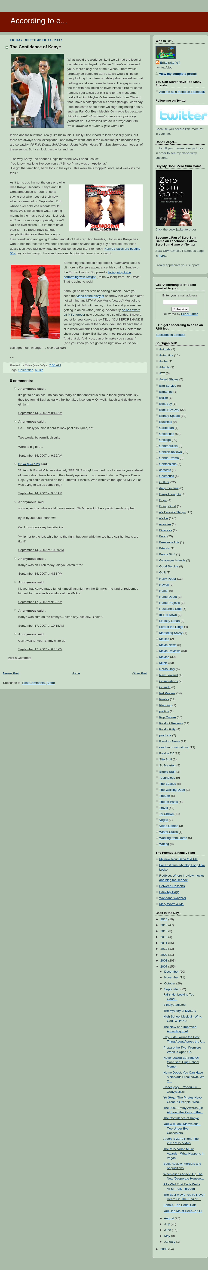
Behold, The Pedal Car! (179, 1205)
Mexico (164, 639)
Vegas (163, 820)
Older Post (139, 673)
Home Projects (169, 602)
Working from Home (173, 838)
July (167, 1224)
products (165, 735)
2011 (164, 943)
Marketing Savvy (171, 633)
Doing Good (167, 506)
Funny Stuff (167, 554)
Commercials (168, 446)
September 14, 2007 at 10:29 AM (41, 550)
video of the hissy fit (90, 296)
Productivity (167, 729)
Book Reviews (169, 409)
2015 (164, 925)
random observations (174, 747)
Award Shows (168, 379)
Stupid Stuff (167, 771)
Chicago (165, 440)
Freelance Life (169, 542)
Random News (169, 741)
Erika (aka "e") (29, 464)
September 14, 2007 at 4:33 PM (40, 573)
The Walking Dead (172, 789)
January (170, 1241)
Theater (164, 795)
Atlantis (164, 367)
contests (165, 470)
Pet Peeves (167, 693)
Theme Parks (168, 801)
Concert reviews (170, 452)
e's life (163, 518)
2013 (164, 931)
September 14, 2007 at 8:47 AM (40, 413)
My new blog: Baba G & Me (178, 859)
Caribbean (166, 428)
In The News (168, 614)
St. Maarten (167, 765)
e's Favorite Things (172, 512)
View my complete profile (178, 73)
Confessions (168, 464)
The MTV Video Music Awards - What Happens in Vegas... (183, 1153)
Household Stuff (170, 608)
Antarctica (166, 355)
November (172, 977)
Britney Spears (169, 415)
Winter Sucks (168, 832)
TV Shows (166, 814)
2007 (164, 966)
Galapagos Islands (172, 560)
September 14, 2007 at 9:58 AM (40, 493)
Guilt (162, 572)
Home (76, 673)
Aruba (163, 361)
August (169, 1218)
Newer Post (11, 673)
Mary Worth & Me (171, 904)
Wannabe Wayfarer (172, 898)
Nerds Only (167, 669)
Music (39, 370)
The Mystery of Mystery (179, 1010)
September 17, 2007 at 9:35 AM (40, 602)
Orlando (164, 687)
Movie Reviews (169, 651)
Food (162, 536)
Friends (164, 548)
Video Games (168, 826)
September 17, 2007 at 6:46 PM (40, 649)
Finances (165, 530)
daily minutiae (168, 488)
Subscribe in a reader (170, 334)
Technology (167, 777)
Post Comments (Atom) (38, 683)
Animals (164, 349)
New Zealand (168, 675)
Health (163, 590)
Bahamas (166, 391)
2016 (164, 919)
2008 (164, 960)
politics (164, 711)
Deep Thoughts (170, 494)
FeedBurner (189, 314)
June (168, 1230)
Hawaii (164, 584)
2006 (164, 1249)
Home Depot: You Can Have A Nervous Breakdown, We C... (183, 1077)
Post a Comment (19, 658)
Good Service (168, 566)
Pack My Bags (169, 892)
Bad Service (167, 385)
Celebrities (25, 370)
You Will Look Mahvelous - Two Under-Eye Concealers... (181, 1128)
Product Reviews (171, 723)
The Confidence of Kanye (35, 46)
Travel (163, 807)
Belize (163, 397)
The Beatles (167, 783)
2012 (164, 937)
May (167, 1236)
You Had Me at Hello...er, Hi (182, 1211)
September (172, 989)
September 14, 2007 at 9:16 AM (40, 455)
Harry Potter (167, 578)
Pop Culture (167, 717)
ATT (162, 373)
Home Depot (168, 596)
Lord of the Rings (171, 627)
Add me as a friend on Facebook (182, 91)
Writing (164, 844)
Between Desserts (172, 886)
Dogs (163, 500)
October (170, 983)
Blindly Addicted (174, 1004)
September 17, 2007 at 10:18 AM (41, 625)
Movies (164, 657)
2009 (164, 954)
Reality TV (166, 753)
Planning (165, 705)
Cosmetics (166, 476)
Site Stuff (165, 759)
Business (165, 421)
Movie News (167, 645)
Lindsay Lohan (169, 621)
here (162, 255)
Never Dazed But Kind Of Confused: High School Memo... (181, 1062)
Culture (164, 482)
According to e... (38, 20)
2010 (164, 948)
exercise (165, 524)
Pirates (164, 699)
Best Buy (165, 403)
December (172, 971)
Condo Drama (169, 458)
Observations (168, 681)
